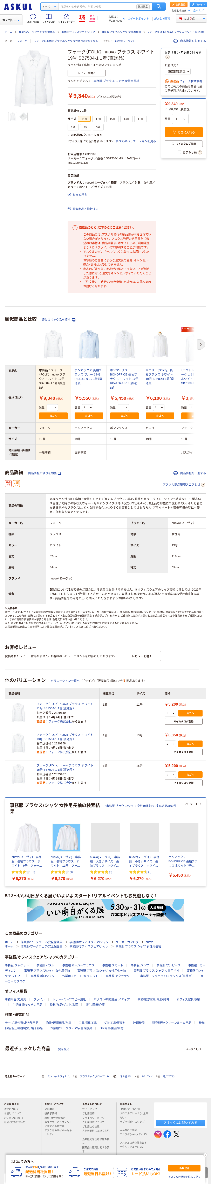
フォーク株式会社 (190, 81)
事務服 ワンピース (169, 965)
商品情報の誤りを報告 (44, 473)
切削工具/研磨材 (114, 1022)
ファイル (39, 999)
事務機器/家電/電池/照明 (153, 999)
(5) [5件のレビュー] (110, 872)
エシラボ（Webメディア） (133, 1136)
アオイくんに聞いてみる (180, 1122)
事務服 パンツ (140, 965)
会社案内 (51, 1109)
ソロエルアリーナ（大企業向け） (134, 1115)
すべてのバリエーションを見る (136, 141)
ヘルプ (200, 10)
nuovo (149, 942)
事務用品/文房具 (15, 999)
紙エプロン (169, 1076)
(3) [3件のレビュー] (149, 872)
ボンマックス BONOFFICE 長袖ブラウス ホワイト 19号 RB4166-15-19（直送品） (124, 379)
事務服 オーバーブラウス (78, 965)
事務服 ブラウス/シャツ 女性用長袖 (121, 32)
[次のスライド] (205, 842)
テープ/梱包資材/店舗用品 (21, 1022)
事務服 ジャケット (17, 965)
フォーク (22, 41)
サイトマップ (89, 1109)
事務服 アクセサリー (119, 976)
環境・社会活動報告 (57, 1118)
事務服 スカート (112, 965)
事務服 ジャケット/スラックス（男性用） (166, 976)
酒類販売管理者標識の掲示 (95, 1141)
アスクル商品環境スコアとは (184, 485)
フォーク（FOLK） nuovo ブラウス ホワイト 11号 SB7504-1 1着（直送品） (64, 706)
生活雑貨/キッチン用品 (27, 1004)
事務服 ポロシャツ (43, 976)
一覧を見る (62, 1049)
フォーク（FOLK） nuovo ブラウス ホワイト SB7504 (175, 32)
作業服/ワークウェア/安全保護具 (37, 32)
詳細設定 (143, 6)
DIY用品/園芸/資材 (111, 1028)
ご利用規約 (90, 1113)
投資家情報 (52, 1113)
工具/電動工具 (88, 1022)
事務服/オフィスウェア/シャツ (78, 32)
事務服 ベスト (45, 965)
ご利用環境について (95, 1122)
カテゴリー (11, 20)
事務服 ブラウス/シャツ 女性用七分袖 (101, 970)
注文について (13, 1109)
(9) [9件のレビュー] (71, 872)
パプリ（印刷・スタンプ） (133, 1124)
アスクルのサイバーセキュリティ (58, 1132)
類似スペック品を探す (58, 319)
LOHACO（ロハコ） (131, 1109)
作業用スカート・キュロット (80, 976)
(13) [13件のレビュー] (32, 872)
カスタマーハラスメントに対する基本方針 (58, 1124)
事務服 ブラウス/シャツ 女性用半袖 (156, 970)
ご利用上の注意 (92, 1126)
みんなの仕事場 (130, 1130)
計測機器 (139, 1022)
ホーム (8, 32)
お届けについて (14, 1113)
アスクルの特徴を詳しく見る (184, 1177)
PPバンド (147, 1076)
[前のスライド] (5, 842)
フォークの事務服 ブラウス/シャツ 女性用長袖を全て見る (66, 41)
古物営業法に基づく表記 (95, 1133)
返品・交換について (16, 1122)
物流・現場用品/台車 (58, 1022)
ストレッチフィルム (58, 1076)
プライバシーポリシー (96, 1118)
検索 (159, 6)
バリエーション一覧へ (65, 680)
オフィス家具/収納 (188, 999)
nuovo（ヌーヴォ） (124, 41)
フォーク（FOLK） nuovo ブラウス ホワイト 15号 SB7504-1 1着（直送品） (64, 767)
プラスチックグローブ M (94, 1076)
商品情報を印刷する (189, 41)
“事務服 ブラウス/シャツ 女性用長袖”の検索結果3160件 (140, 805)
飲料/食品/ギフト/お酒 (64, 1004)
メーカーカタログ (127, 942)
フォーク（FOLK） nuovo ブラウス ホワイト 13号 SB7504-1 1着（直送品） (64, 737)
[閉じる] (205, 1155)
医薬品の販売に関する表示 (95, 1149)
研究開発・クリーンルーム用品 (171, 1022)
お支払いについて (15, 1118)
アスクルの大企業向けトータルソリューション (134, 1144)
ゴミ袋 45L (126, 1076)
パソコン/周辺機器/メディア (112, 999)
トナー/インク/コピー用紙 (69, 999)
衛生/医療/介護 (95, 1004)
